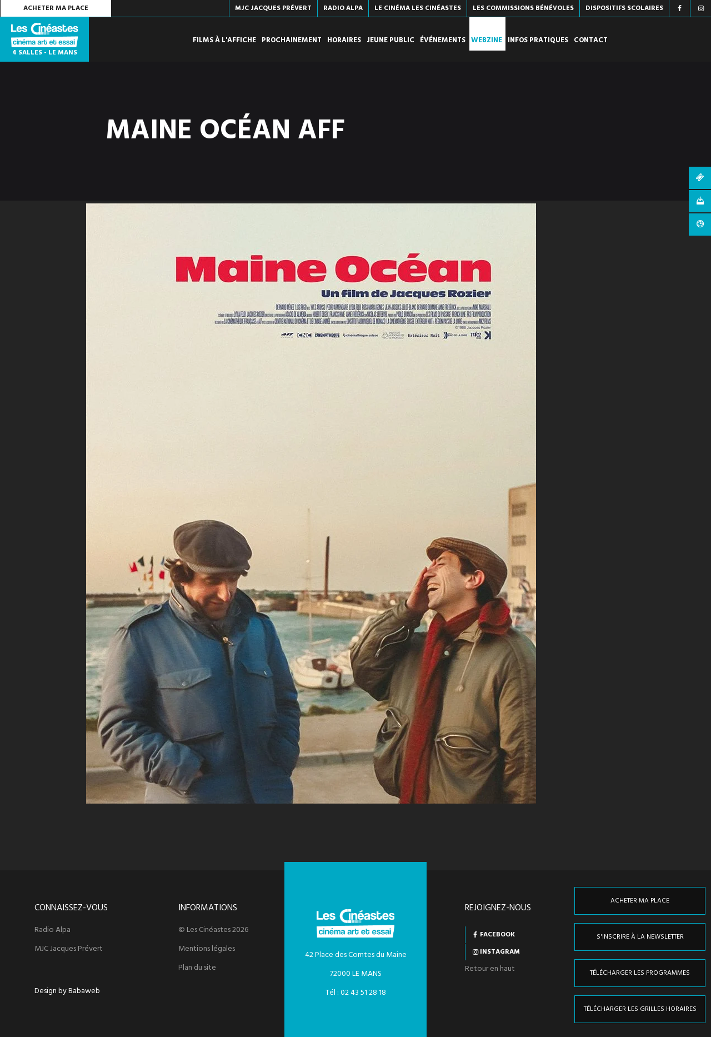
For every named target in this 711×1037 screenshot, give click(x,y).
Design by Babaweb (67, 991)
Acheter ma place (55, 8)
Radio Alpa (52, 930)
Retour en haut (490, 969)
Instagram (500, 952)
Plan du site (197, 968)
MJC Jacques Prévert (68, 949)
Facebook (497, 934)
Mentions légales (206, 949)
